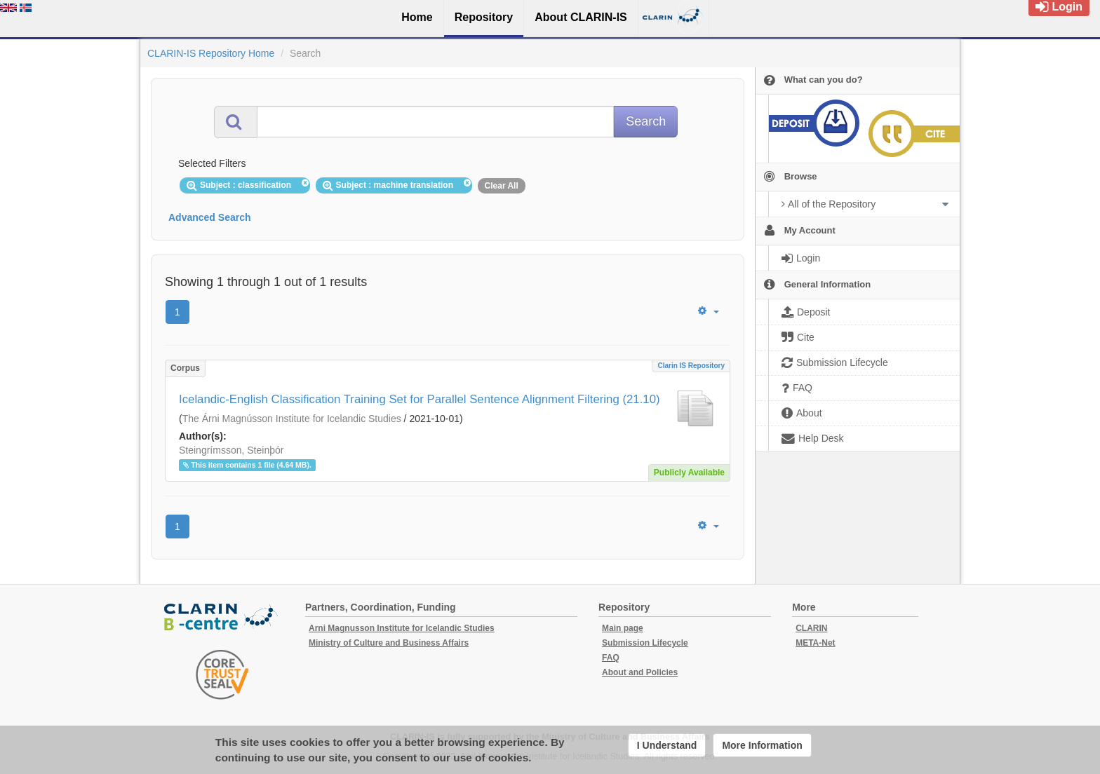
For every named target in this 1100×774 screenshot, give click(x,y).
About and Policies (640, 672)
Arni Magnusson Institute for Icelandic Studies (402, 628)
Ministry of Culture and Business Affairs (389, 643)
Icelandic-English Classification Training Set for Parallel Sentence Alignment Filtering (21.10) (419, 399)
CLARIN (811, 628)
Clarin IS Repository (691, 365)
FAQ (610, 658)
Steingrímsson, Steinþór (231, 450)
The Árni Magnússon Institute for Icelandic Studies (291, 418)
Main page (622, 628)
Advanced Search (209, 217)
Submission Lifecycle (645, 643)
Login (1058, 7)
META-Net (815, 643)
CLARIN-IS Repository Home (210, 53)
